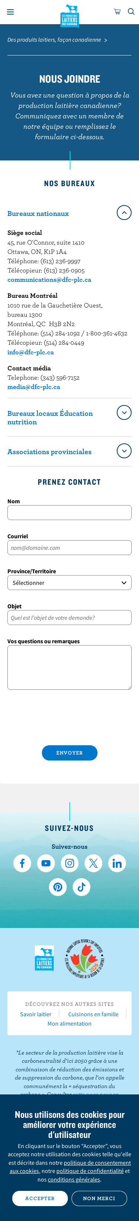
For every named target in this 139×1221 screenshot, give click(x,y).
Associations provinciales (49, 451)
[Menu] (10, 11)
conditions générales (74, 1179)
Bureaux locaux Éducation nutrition (50, 417)
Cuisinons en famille (93, 1014)
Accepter (40, 1198)
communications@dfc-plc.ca (49, 279)
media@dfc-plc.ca (33, 386)
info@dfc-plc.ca (30, 352)
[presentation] (69, 719)
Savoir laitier (36, 1014)
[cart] (117, 11)
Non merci (99, 1198)
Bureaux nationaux (38, 213)
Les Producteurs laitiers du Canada (69, 15)
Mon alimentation (69, 1023)
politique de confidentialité (90, 1170)
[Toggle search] (131, 11)
